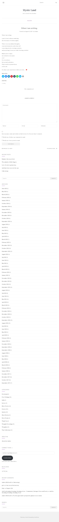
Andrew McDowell (6, 482)
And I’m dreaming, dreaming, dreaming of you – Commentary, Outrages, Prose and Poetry (25, 491)
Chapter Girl (9, 488)
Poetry (29, 20)
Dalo (3, 488)
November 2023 (6, 215)
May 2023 (4, 233)
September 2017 (6, 383)
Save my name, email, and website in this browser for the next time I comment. (22, 134)
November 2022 (6, 245)
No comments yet (29, 89)
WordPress (36, 517)
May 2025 (4, 191)
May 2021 (4, 299)
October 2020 (5, 317)
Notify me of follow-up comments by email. (14, 137)
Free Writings (5, 397)
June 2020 (4, 329)
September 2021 (6, 287)
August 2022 (5, 254)
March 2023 (5, 239)
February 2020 (5, 338)
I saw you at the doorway (12, 485)
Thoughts (4, 427)
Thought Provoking (7, 424)
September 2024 (6, 206)
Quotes (4, 412)
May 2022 (4, 263)
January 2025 (5, 200)
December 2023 (6, 212)
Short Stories (5, 415)
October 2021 (5, 284)
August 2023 (5, 224)
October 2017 (5, 380)
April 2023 (4, 236)
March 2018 (5, 365)
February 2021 (5, 308)
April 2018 (4, 362)
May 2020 (4, 332)
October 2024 (5, 203)
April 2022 (4, 266)
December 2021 (6, 278)
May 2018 (4, 359)
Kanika (36, 31)
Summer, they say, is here (8, 159)
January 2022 (5, 275)
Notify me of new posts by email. (11, 140)
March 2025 (5, 194)
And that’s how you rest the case (10, 168)
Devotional (4, 394)
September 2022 (6, 251)
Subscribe (7, 458)
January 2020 (5, 341)
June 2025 (4, 188)
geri (3, 485)
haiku (3, 400)
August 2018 (5, 353)
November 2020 (6, 314)
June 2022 (4, 260)
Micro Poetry (5, 406)
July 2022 (4, 257)
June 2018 (4, 356)
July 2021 (4, 293)
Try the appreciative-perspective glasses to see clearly (27, 495)
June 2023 (4, 230)
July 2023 (4, 227)
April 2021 (4, 302)
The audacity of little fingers (9, 162)
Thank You (4, 421)
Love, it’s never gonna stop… (9, 165)
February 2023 (5, 242)
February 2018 (5, 368)
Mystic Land (29, 10)
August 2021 (5, 290)
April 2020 (4, 335)
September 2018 (6, 350)
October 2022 (5, 248)
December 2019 (6, 344)
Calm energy (5, 171)
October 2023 (5, 218)
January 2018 (5, 371)
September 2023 (6, 221)
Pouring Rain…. (52, 148)
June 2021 (4, 296)
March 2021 (5, 305)
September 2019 (6, 347)
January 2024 (5, 209)
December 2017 (6, 374)
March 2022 (5, 269)
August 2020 (5, 323)
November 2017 (6, 377)
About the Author (6, 441)
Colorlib (26, 517)
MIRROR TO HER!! (7, 148)
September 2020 (6, 320)
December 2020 (6, 311)
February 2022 (5, 272)
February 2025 (5, 197)
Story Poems (5, 418)
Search (54, 178)
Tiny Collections (6, 430)
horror (4, 403)
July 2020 (4, 326)
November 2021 (6, 281)
